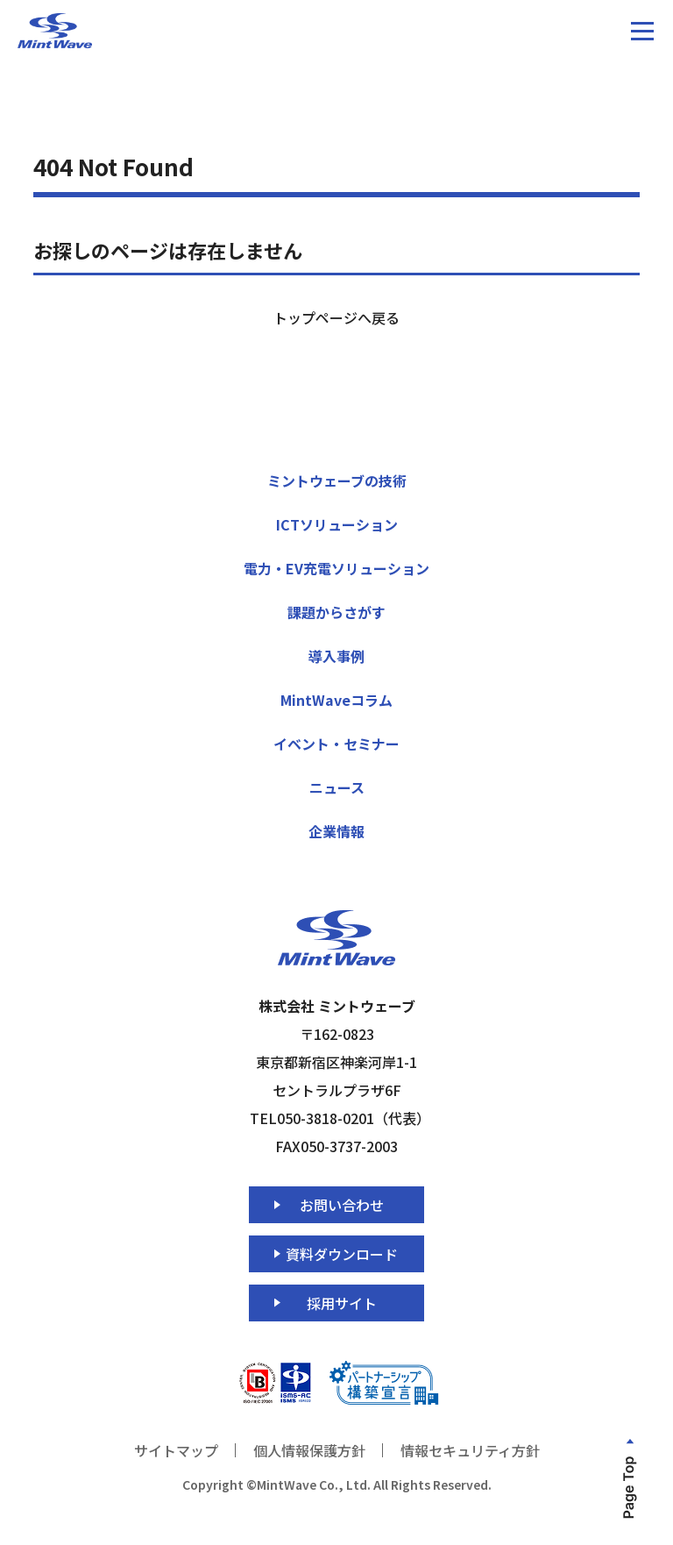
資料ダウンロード (342, 1253)
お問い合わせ (342, 1204)
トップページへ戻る (336, 317)
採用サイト (342, 1303)
